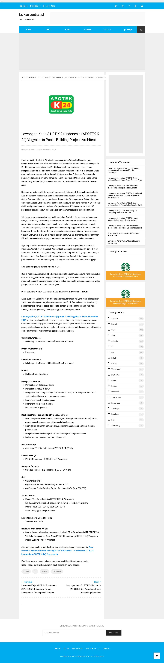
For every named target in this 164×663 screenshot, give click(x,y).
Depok (114, 386)
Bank (48, 30)
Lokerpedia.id (82, 656)
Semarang (115, 425)
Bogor (113, 380)
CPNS (68, 30)
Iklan (66, 649)
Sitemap (24, 6)
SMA (113, 335)
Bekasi (114, 364)
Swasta (87, 30)
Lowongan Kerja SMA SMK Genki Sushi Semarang (124, 242)
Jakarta (114, 341)
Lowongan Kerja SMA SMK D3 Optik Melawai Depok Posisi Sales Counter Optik (125, 204)
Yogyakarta (57, 571)
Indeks (106, 649)
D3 (112, 352)
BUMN (28, 30)
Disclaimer (35, 6)
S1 (35, 571)
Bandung (115, 414)
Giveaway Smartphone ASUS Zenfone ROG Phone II (123, 234)
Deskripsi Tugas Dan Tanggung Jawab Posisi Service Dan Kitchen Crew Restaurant (123, 170)
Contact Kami (49, 6)
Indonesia (115, 392)
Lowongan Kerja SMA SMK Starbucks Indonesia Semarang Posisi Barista (123, 219)
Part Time (115, 375)
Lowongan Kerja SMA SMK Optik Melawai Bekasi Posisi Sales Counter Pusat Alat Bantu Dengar (125, 195)
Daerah (107, 30)
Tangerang (115, 369)
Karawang (115, 403)
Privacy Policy (93, 649)
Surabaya (115, 409)
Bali (112, 420)
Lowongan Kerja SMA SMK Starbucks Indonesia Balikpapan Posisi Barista (123, 187)
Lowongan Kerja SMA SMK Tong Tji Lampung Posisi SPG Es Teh (122, 212)
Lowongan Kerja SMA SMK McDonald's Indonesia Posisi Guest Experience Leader (125, 227)
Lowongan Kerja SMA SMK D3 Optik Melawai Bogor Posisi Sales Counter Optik (125, 179)
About (58, 649)
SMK (113, 330)
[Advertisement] (82, 51)
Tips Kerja (127, 30)
